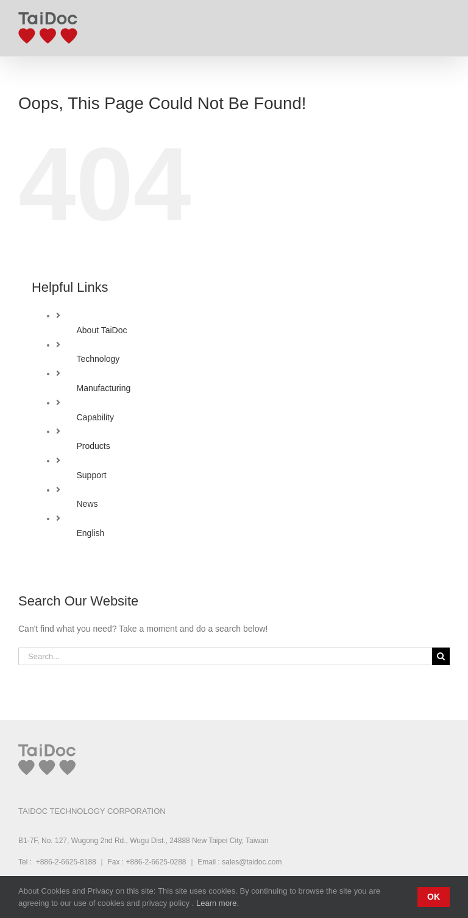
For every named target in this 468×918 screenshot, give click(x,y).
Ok (433, 897)
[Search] (441, 656)
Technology (97, 359)
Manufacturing (103, 388)
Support (91, 475)
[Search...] (225, 656)
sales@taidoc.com (252, 862)
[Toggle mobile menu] (443, 24)
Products (93, 446)
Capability (94, 417)
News (87, 504)
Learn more (216, 903)
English (90, 533)
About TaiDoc (101, 330)
